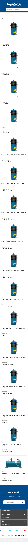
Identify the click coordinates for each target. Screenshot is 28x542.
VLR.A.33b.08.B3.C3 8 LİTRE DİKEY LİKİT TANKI (12, 242)
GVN (2, 37)
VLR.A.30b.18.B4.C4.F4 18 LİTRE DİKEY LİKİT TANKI (13, 416)
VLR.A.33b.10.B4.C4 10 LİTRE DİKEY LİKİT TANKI (12, 300)
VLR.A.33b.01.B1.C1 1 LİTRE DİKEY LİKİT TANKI (13, 39)
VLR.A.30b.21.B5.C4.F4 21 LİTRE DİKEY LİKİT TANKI (13, 445)
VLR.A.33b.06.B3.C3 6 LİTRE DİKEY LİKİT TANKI (14, 183)
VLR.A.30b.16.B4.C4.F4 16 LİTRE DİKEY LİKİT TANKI (13, 387)
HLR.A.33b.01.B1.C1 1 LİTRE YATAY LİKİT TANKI (13, 473)
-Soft (6, 540)
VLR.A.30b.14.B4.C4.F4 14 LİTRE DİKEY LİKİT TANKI (13, 358)
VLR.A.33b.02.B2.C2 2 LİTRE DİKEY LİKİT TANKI (14, 68)
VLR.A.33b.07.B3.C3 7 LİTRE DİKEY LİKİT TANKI (13, 212)
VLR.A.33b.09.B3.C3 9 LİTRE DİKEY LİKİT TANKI (14, 270)
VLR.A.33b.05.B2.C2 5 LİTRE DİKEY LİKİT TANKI (13, 155)
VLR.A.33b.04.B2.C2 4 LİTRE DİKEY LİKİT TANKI (12, 126)
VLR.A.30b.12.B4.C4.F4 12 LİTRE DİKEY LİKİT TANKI (13, 329)
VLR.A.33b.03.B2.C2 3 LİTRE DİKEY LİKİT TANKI (14, 97)
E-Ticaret (9, 540)
